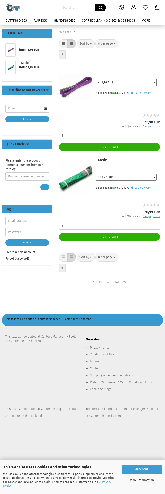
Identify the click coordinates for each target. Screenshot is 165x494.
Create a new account (20, 252)
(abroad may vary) (140, 92)
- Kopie (101, 160)
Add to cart (109, 146)
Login (27, 119)
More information (142, 480)
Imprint (95, 361)
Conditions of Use (102, 354)
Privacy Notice (100, 347)
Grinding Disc (64, 20)
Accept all (142, 469)
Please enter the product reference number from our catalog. (24, 165)
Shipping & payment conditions (111, 375)
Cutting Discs (16, 20)
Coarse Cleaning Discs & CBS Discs (108, 20)
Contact (95, 368)
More (146, 20)
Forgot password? (17, 258)
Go (45, 187)
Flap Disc (40, 20)
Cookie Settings (100, 389)
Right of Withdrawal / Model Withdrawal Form (121, 382)
